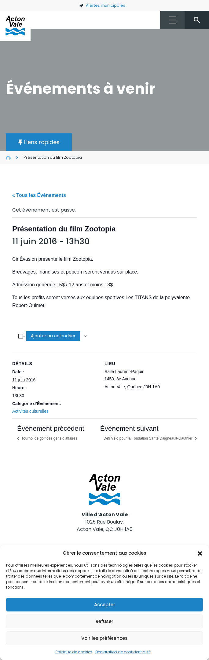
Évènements (8, 158)
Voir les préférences (104, 638)
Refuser (104, 621)
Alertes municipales (102, 5)
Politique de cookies (74, 652)
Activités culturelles (30, 411)
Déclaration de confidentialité (123, 652)
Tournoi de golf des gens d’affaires (48, 438)
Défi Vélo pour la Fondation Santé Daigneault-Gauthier (148, 438)
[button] (200, 553)
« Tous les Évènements (39, 195)
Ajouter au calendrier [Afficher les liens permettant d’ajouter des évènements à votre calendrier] (53, 336)
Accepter (104, 604)
